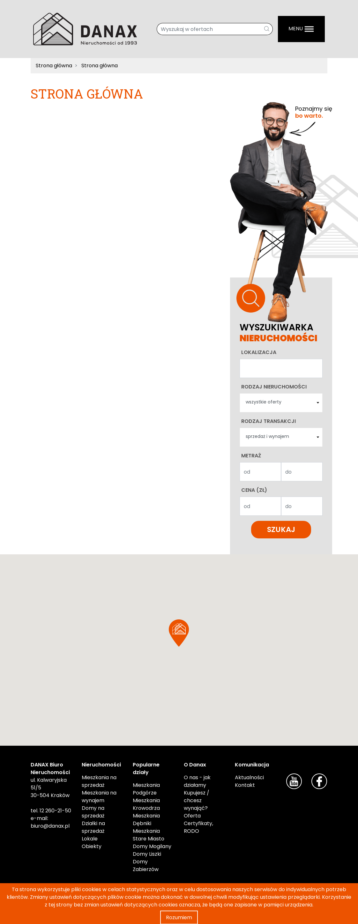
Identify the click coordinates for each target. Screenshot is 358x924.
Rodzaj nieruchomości (274, 386)
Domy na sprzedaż (93, 811)
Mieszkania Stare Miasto (148, 834)
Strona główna (54, 65)
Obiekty (91, 846)
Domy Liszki (147, 854)
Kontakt (245, 785)
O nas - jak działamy (197, 781)
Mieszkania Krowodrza (146, 804)
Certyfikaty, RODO (198, 827)
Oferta (192, 815)
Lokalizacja (258, 352)
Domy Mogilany (152, 846)
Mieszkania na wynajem (99, 796)
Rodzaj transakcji (268, 421)
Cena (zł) (254, 490)
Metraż (251, 455)
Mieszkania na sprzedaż (99, 781)
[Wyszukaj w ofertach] (209, 29)
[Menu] (301, 29)
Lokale (90, 838)
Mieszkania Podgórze (146, 788)
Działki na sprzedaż (93, 827)
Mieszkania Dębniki (146, 819)
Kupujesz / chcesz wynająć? (196, 800)
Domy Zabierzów (146, 865)
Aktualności (249, 777)
